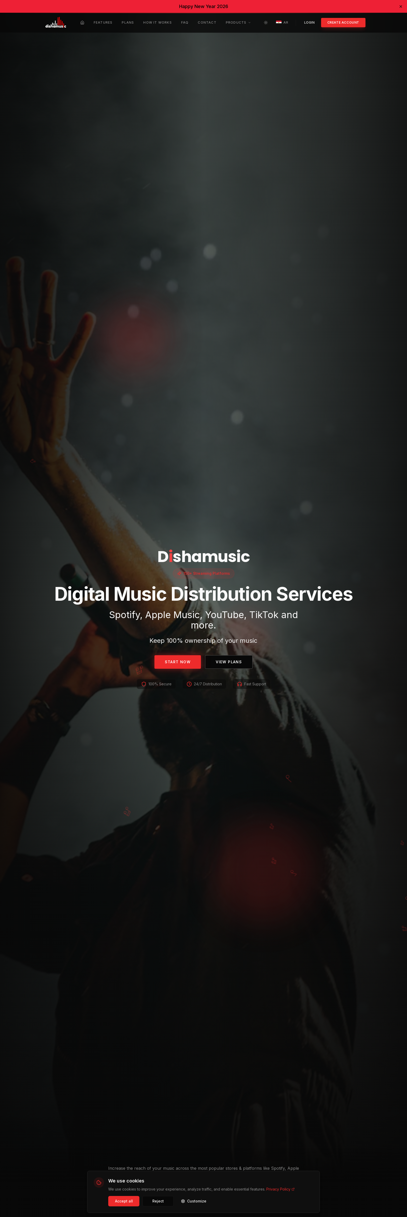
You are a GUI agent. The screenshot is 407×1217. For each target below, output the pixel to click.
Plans (128, 22)
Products (238, 22)
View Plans (229, 662)
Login (309, 22)
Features (103, 22)
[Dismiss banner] (401, 6)
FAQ (185, 22)
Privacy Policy (280, 1189)
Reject (158, 1201)
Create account (343, 22)
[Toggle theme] (265, 22)
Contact (207, 22)
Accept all (124, 1201)
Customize (193, 1201)
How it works (157, 22)
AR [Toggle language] (282, 23)
